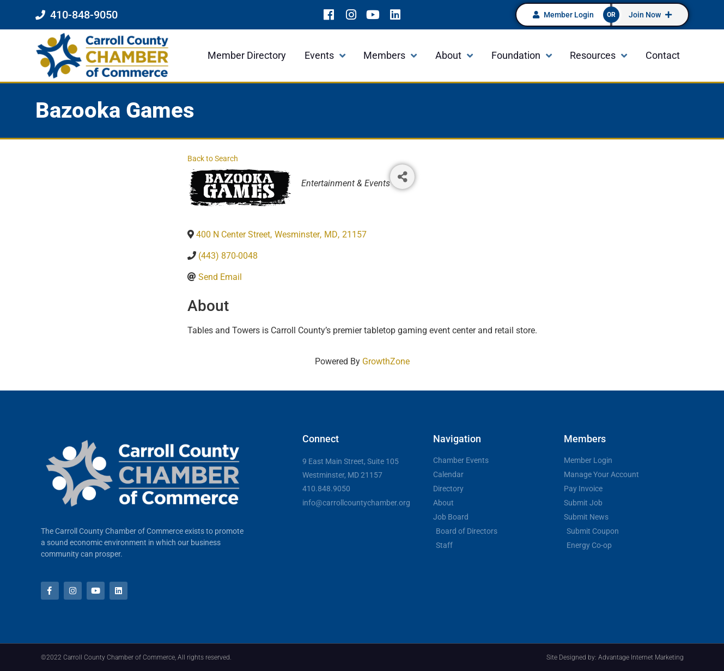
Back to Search (212, 158)
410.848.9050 (326, 488)
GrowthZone (386, 361)
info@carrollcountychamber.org (356, 502)
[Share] (402, 176)
